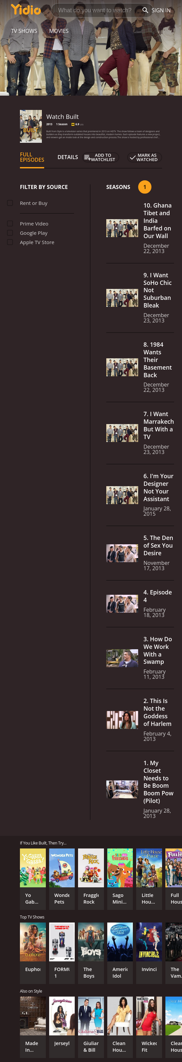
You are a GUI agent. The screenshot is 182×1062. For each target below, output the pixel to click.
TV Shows (24, 31)
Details (67, 157)
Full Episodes (32, 157)
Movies (59, 31)
